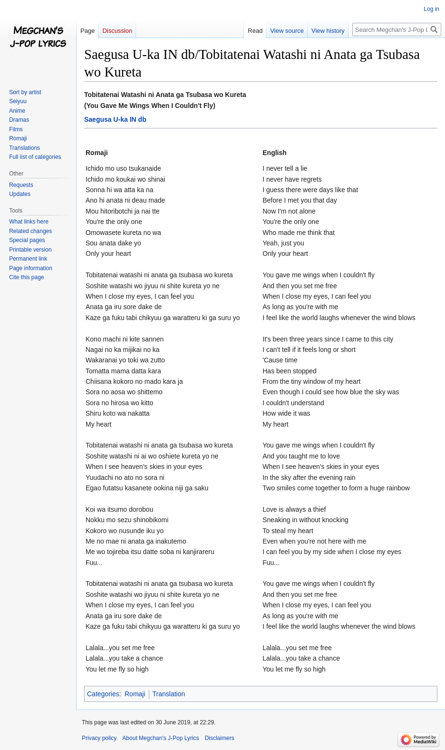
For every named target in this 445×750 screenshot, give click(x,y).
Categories (103, 694)
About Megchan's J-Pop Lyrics (160, 738)
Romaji (135, 694)
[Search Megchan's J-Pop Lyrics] (396, 29)
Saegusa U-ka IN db (115, 119)
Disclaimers (219, 738)
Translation (169, 694)
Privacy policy (99, 738)
